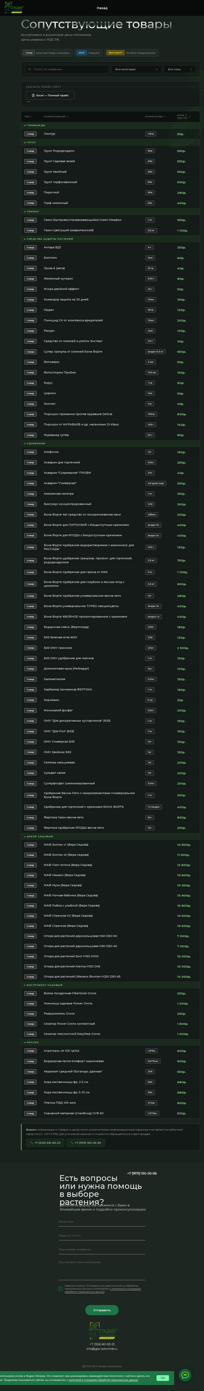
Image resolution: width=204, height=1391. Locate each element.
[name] (102, 1221)
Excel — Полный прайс (50, 95)
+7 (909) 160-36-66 (86, 1142)
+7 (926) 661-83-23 (45, 1142)
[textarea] (102, 1269)
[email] (102, 1235)
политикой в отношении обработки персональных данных (103, 1379)
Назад (102, 8)
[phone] (102, 1249)
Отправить (102, 1310)
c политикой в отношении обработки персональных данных (103, 1290)
